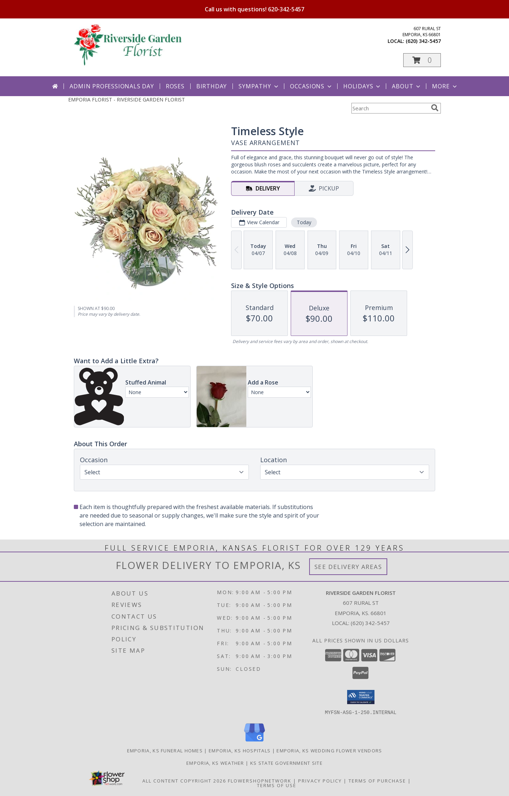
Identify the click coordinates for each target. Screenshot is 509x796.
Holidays (362, 86)
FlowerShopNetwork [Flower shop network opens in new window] (259, 780)
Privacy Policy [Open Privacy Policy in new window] (320, 780)
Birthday (211, 86)
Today (304, 222)
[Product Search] (390, 108)
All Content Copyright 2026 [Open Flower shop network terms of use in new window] (184, 780)
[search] (434, 108)
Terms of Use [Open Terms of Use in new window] (276, 785)
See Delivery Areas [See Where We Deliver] (348, 567)
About (407, 86)
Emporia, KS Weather (215, 762)
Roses (175, 86)
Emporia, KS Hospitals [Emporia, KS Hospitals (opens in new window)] (239, 750)
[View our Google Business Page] (254, 741)
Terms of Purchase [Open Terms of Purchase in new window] (377, 780)
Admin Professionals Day (112, 86)
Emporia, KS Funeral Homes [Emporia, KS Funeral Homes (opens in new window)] (165, 750)
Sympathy (259, 86)
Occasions (311, 86)
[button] (422, 60)
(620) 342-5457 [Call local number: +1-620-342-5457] (423, 41)
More (445, 86)
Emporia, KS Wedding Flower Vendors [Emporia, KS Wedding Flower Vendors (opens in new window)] (329, 750)
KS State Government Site (286, 762)
